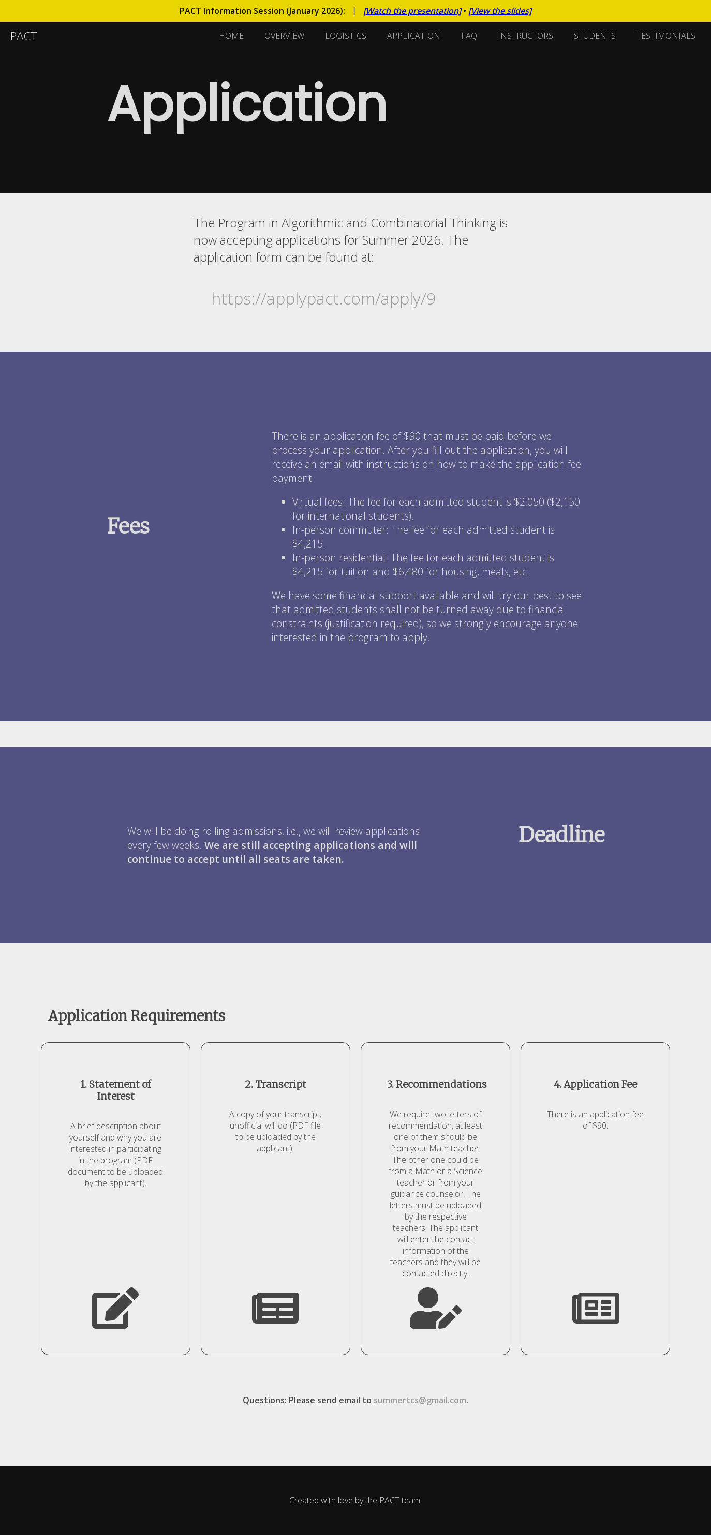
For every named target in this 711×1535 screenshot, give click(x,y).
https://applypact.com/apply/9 (323, 298)
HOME (231, 35)
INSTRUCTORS (525, 35)
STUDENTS (595, 35)
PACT (24, 36)
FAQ (469, 35)
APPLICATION (413, 35)
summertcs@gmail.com (420, 1400)
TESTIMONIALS (665, 35)
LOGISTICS (345, 35)
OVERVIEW (284, 35)
